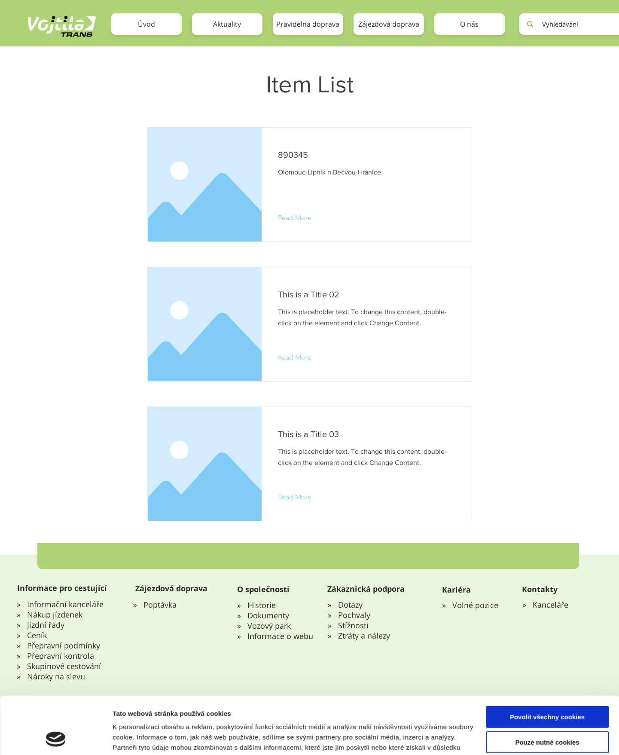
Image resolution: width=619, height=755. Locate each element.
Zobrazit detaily (137, 684)
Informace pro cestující (62, 588)
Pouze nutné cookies (547, 635)
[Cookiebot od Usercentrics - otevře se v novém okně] (55, 685)
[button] (308, 24)
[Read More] (301, 217)
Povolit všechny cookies (547, 609)
